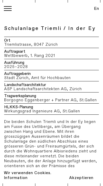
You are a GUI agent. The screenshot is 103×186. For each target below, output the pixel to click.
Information (16, 177)
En (96, 8)
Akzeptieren (81, 177)
